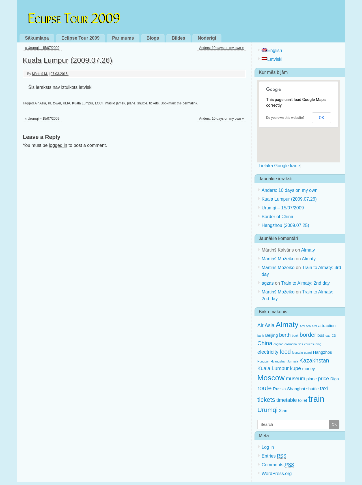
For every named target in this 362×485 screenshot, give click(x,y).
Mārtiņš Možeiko (278, 258)
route (264, 388)
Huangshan (278, 361)
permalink (189, 103)
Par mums (123, 38)
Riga (334, 378)
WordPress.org (277, 473)
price (323, 378)
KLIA (66, 103)
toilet (302, 400)
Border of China (277, 216)
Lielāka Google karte (279, 165)
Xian (283, 410)
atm (314, 326)
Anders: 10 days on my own (221, 48)
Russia (279, 388)
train (316, 399)
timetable (286, 400)
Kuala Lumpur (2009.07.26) (289, 199)
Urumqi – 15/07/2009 (42, 48)
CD (334, 335)
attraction (327, 325)
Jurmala (292, 361)
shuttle (142, 103)
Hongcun (263, 361)
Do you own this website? (285, 118)
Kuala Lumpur (82, 103)
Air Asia (40, 103)
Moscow (271, 378)
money (308, 368)
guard (308, 352)
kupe (295, 368)
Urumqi (267, 409)
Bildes (178, 38)
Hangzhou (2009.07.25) (285, 225)
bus (321, 335)
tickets (154, 103)
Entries (274, 456)
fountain (297, 352)
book (295, 335)
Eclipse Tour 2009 (74, 16)
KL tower (54, 103)
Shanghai (296, 388)
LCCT (99, 103)
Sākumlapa (37, 38)
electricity (267, 352)
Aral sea (305, 326)
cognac (278, 344)
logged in (58, 145)
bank (260, 335)
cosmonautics (294, 344)
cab (328, 335)
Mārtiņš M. (40, 74)
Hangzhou (322, 352)
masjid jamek (115, 103)
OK (321, 117)
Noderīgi (207, 38)
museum (295, 378)
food (285, 352)
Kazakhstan (314, 360)
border (308, 335)
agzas (268, 283)
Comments (278, 464)
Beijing (271, 335)
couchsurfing (312, 344)
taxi (324, 388)
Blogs (152, 38)
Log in (268, 447)
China (264, 343)
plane (131, 103)
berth (285, 335)
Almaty (308, 250)
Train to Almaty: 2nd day (305, 283)
